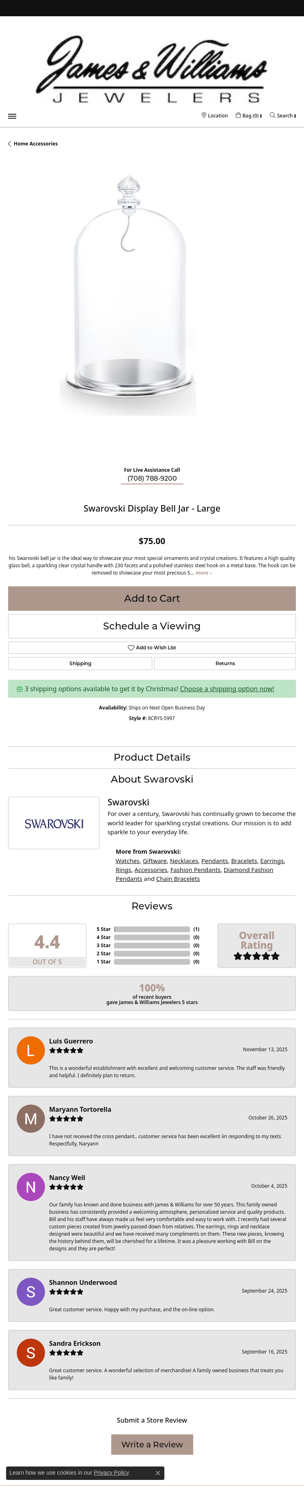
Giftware (155, 861)
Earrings (272, 861)
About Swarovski (152, 779)
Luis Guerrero (71, 1041)
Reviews (152, 906)
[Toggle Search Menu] (281, 115)
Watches (128, 861)
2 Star (103, 953)
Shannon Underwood (83, 1282)
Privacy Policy (111, 1472)
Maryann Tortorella (80, 1109)
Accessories (150, 870)
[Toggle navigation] (12, 116)
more (204, 572)
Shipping (80, 663)
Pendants (214, 861)
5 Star (103, 929)
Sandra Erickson (75, 1343)
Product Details (152, 757)
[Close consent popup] (157, 1473)
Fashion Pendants (195, 870)
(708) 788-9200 (152, 478)
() (196, 929)
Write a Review (152, 1444)
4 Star (103, 937)
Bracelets (244, 861)
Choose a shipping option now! (227, 688)
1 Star (103, 961)
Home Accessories (36, 143)
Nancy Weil (67, 1177)
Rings (123, 870)
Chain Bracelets (178, 878)
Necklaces (184, 861)
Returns (225, 663)
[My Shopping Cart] (247, 115)
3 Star (103, 945)
